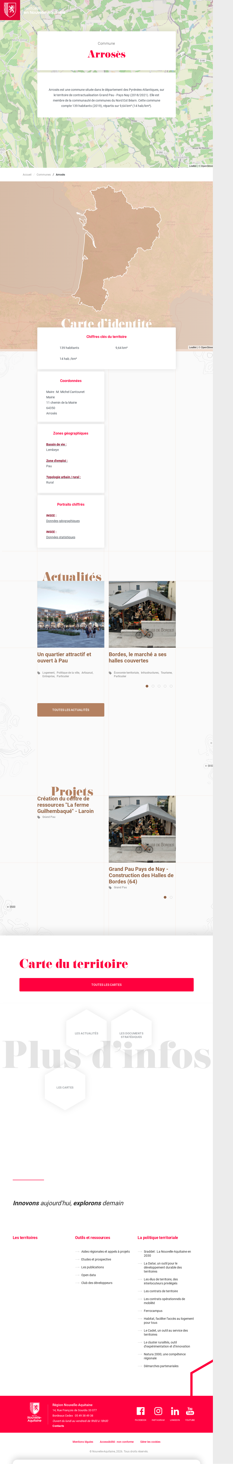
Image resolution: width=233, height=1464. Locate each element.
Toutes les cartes (106, 985)
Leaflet (193, 166)
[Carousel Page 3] (159, 686)
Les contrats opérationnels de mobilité (164, 1301)
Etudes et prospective (96, 1259)
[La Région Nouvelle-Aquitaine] (10, 10)
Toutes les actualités (70, 710)
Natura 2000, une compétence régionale (165, 1356)
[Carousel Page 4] (165, 686)
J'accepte (184, 1439)
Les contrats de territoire (161, 1291)
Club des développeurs (96, 1283)
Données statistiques (60, 537)
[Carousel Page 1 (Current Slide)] (147, 686)
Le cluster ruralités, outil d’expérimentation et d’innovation (167, 1344)
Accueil (27, 174)
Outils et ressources (92, 1237)
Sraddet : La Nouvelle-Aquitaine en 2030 (167, 1253)
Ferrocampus (153, 1311)
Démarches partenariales (161, 1366)
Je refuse (158, 1439)
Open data (88, 1275)
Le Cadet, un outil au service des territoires (166, 1332)
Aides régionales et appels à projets (105, 1251)
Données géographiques (63, 521)
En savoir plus (89, 1445)
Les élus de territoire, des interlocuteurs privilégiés (161, 1281)
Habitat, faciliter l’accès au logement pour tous (169, 1320)
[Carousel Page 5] (171, 686)
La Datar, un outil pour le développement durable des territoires (163, 1267)
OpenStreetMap (209, 166)
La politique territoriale (158, 1237)
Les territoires (25, 1237)
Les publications (92, 1267)
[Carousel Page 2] (153, 686)
